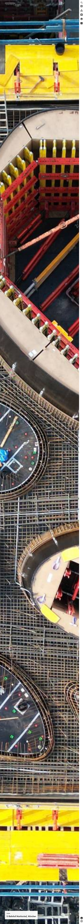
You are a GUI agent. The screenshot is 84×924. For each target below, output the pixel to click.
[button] (81, 2)
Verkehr (8, 913)
